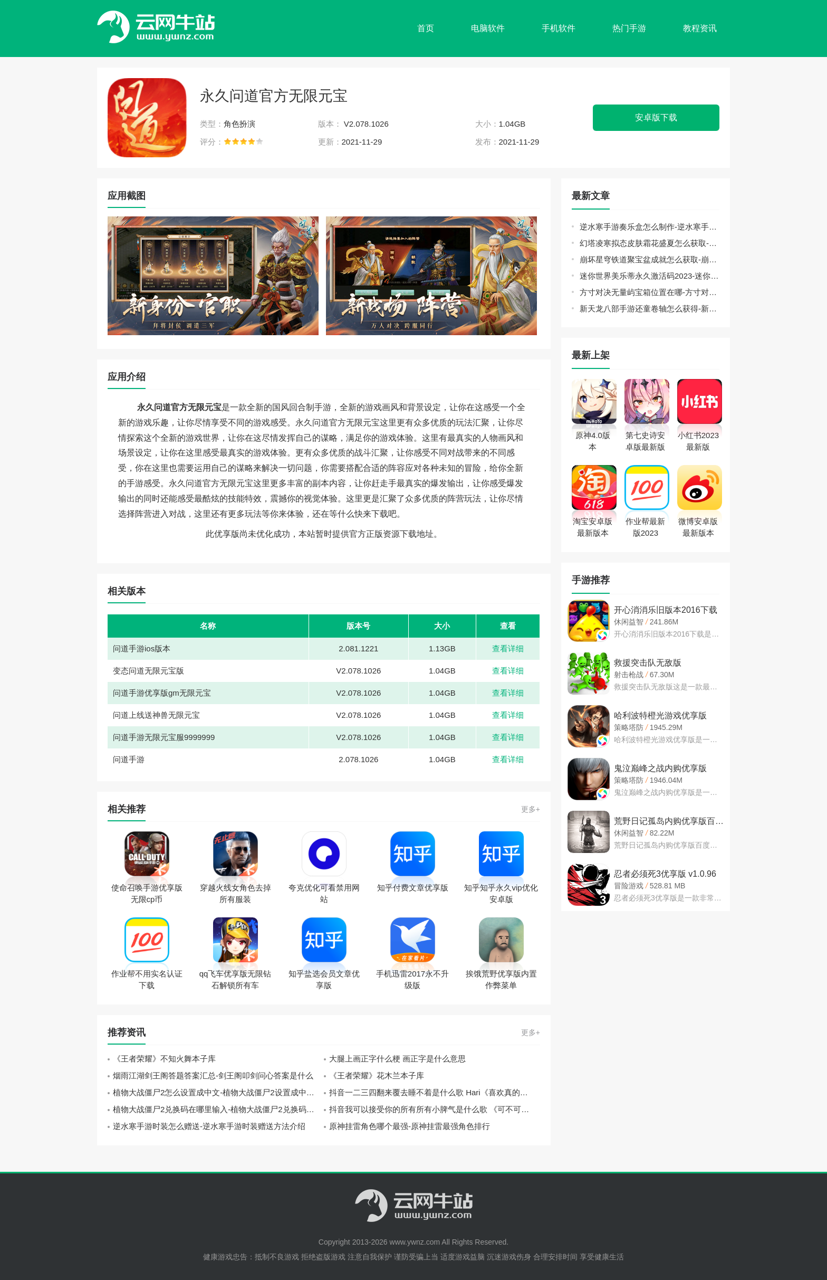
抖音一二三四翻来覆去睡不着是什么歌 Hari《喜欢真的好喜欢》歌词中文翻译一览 (434, 1092)
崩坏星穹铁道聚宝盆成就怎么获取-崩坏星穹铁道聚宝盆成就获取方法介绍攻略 (649, 259)
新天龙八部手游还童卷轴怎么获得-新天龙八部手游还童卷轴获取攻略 (649, 308)
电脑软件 (488, 28)
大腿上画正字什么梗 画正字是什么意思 (397, 1058)
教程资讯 (700, 28)
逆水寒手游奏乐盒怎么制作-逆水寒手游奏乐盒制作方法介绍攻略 (649, 226)
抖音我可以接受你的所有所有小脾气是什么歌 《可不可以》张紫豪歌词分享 (434, 1109)
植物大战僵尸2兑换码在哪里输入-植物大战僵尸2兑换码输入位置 (218, 1109)
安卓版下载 (656, 117)
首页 (425, 28)
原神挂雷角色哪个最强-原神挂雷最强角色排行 (409, 1126)
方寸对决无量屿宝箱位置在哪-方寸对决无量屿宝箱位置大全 (649, 292)
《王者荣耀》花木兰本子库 (376, 1075)
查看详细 (508, 648)
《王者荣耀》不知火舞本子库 (164, 1058)
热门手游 (629, 28)
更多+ (530, 809)
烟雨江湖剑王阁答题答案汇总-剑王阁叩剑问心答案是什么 (213, 1075)
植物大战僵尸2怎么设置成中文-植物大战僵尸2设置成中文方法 (218, 1092)
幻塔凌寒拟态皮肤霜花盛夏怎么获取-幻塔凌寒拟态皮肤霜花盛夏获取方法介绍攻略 (649, 243)
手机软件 (558, 28)
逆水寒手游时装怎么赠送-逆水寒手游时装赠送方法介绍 (209, 1126)
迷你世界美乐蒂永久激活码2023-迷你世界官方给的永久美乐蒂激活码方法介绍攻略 (649, 275)
